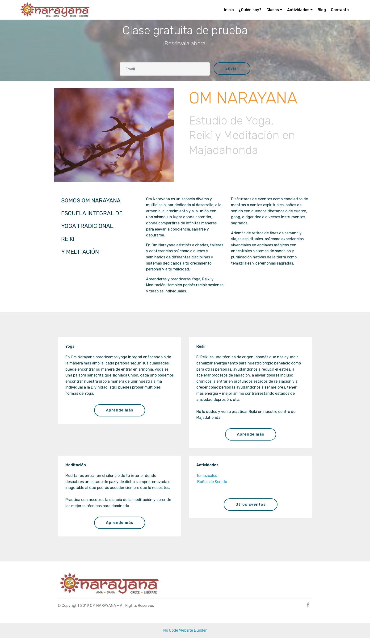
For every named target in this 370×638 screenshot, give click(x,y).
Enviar (232, 68)
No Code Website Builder (185, 630)
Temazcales (206, 475)
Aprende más (119, 410)
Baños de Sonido (211, 482)
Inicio (229, 10)
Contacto (340, 10)
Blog (322, 10)
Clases (272, 10)
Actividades (298, 10)
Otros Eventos (250, 504)
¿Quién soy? (250, 10)
